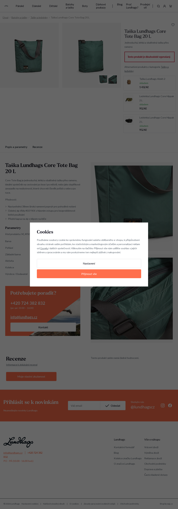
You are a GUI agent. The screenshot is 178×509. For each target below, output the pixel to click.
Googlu (44, 248)
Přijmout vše (89, 274)
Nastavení (89, 263)
